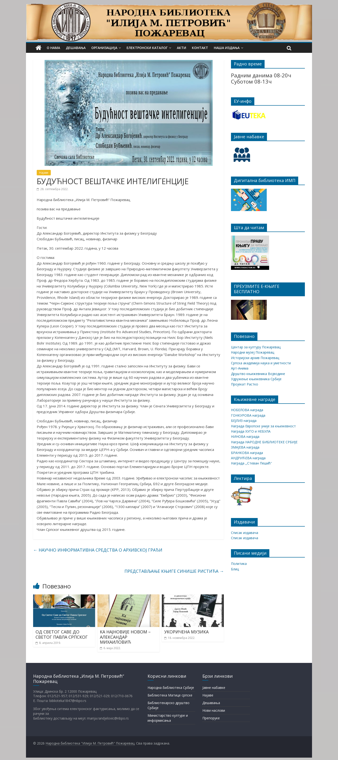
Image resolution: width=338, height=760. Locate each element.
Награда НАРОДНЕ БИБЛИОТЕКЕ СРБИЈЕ (264, 442)
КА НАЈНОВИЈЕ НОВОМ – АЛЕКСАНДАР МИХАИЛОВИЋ (125, 637)
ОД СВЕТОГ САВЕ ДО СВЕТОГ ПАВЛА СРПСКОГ (62, 634)
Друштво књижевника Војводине (258, 373)
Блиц (235, 569)
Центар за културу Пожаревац (256, 347)
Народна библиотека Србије (171, 687)
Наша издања (227, 47)
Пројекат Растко (244, 384)
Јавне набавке (213, 687)
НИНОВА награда (245, 436)
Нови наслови (213, 710)
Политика (239, 563)
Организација (104, 47)
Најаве (43, 173)
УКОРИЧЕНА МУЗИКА (186, 632)
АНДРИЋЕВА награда (248, 458)
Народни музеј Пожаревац (252, 352)
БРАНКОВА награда (247, 452)
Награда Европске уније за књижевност (263, 426)
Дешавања (76, 47)
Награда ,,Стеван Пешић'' (251, 463)
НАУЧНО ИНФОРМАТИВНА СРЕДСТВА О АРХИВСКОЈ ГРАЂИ (97, 550)
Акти (181, 47)
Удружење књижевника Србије (256, 379)
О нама (53, 47)
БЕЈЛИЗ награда (243, 420)
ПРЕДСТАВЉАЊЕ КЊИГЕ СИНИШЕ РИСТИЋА (174, 571)
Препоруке (211, 718)
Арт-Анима (239, 368)
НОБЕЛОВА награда (247, 410)
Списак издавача (244, 532)
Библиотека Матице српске (170, 695)
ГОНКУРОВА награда (248, 415)
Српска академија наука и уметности (261, 363)
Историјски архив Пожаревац (255, 357)
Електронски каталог (147, 47)
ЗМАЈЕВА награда (245, 447)
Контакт (200, 47)
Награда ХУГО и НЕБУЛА (251, 431)
